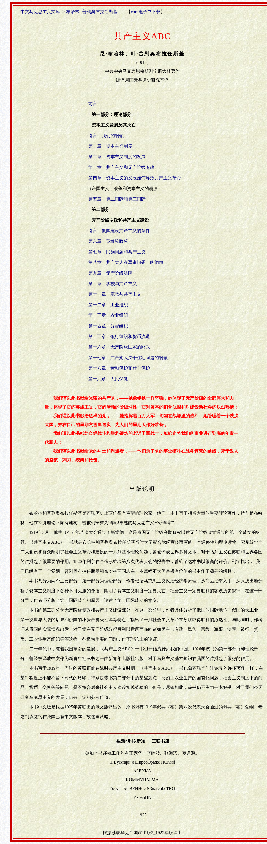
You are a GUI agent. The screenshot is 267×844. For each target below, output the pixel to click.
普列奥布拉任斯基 (100, 11)
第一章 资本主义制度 (110, 146)
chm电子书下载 (145, 11)
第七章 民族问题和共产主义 (117, 252)
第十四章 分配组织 (108, 326)
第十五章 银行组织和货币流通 (119, 336)
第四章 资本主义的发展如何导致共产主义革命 (134, 177)
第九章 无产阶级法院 (110, 273)
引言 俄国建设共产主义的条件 (119, 230)
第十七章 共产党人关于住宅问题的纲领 (128, 357)
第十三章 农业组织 (108, 315)
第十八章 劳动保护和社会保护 (119, 368)
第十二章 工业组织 (108, 304)
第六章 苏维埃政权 (108, 241)
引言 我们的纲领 (106, 135)
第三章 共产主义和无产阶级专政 (121, 167)
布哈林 (72, 11)
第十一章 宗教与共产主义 (114, 294)
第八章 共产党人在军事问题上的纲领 (125, 262)
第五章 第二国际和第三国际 (117, 199)
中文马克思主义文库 (40, 11)
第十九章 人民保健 (108, 379)
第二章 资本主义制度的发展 (117, 156)
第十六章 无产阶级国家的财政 (119, 347)
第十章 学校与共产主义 (112, 283)
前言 (92, 103)
